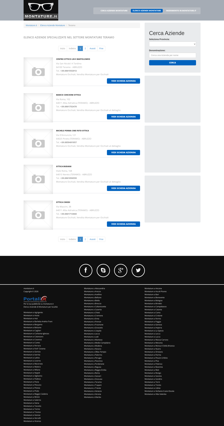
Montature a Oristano (154, 352)
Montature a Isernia (32, 354)
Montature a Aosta (31, 315)
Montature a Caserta (93, 309)
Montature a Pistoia (32, 388)
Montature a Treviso (32, 412)
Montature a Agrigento (33, 312)
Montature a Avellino (93, 294)
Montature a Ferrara (32, 345)
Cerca (172, 62)
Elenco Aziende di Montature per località (41, 307)
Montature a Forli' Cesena (34, 348)
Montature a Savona (153, 376)
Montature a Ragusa (92, 367)
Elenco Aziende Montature (52, 25)
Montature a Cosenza (33, 339)
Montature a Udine (152, 388)
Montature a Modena (93, 345)
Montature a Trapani (92, 385)
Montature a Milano (32, 369)
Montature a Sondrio (153, 379)
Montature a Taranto (32, 406)
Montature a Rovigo (153, 373)
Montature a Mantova (93, 339)
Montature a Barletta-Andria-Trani (38, 321)
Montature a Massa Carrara (156, 339)
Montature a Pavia (31, 382)
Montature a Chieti (92, 312)
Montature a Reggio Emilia (95, 370)
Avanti (93, 48)
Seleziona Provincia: (159, 39)
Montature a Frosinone (93, 324)
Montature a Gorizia (32, 351)
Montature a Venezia (93, 391)
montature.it (29, 288)
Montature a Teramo (93, 382)
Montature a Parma (153, 355)
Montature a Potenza (153, 364)
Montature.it (31, 25)
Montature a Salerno (32, 400)
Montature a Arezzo (92, 291)
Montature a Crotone (153, 315)
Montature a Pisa (152, 361)
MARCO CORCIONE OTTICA (68, 95)
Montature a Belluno (92, 297)
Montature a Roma (92, 373)
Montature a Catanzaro (33, 336)
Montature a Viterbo (92, 397)
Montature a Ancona (153, 288)
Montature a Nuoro (153, 349)
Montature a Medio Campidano (97, 342)
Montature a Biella (92, 300)
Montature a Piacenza (93, 361)
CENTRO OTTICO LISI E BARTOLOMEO (73, 59)
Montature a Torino (32, 409)
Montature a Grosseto (93, 327)
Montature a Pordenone (94, 364)
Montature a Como (152, 312)
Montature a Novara (92, 349)
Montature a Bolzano (32, 327)
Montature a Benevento (155, 297)
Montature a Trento (153, 385)
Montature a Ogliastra (33, 376)
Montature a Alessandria (94, 288)
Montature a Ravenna (154, 367)
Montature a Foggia (153, 321)
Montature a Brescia (92, 303)
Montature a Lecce (92, 333)
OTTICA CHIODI (63, 202)
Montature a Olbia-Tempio (95, 352)
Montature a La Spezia (154, 330)
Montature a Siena (31, 403)
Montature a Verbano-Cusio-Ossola (159, 391)
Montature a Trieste (92, 388)
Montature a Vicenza (32, 421)
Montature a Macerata (33, 363)
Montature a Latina (32, 357)
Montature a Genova (153, 324)
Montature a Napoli (32, 373)
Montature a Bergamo (33, 324)
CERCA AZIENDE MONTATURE (114, 10)
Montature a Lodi (91, 336)
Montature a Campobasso (156, 306)
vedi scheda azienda (123, 80)
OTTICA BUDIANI (63, 166)
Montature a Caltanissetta (95, 306)
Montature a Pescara (32, 385)
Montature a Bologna (153, 300)
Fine (101, 48)
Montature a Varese (32, 415)
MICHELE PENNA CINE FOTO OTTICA (72, 130)
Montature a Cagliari (32, 330)
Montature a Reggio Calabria (36, 394)
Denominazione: (157, 50)
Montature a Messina (154, 342)
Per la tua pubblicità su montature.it (39, 304)
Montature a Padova (32, 379)
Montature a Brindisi (153, 303)
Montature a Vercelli (32, 418)
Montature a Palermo (93, 355)
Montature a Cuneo (32, 342)
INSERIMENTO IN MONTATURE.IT (181, 10)
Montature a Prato (31, 391)
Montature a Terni (152, 382)
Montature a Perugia (92, 358)
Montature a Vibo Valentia (155, 394)
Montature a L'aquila (92, 330)
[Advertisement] (172, 99)
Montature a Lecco (152, 333)
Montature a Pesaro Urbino (156, 358)
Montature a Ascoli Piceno (156, 291)
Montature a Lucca (152, 336)
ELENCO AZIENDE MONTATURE (147, 10)
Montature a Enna (91, 318)
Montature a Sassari (92, 376)
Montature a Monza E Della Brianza (160, 345)
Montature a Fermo (153, 318)
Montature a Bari (152, 294)
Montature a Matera (32, 366)
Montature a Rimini (32, 397)
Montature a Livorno (32, 360)
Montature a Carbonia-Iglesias (36, 333)
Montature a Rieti (152, 370)
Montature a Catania (153, 309)
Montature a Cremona (93, 315)
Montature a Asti (31, 318)
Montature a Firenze (92, 321)
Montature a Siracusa (93, 379)
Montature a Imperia (153, 327)
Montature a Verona (92, 394)
